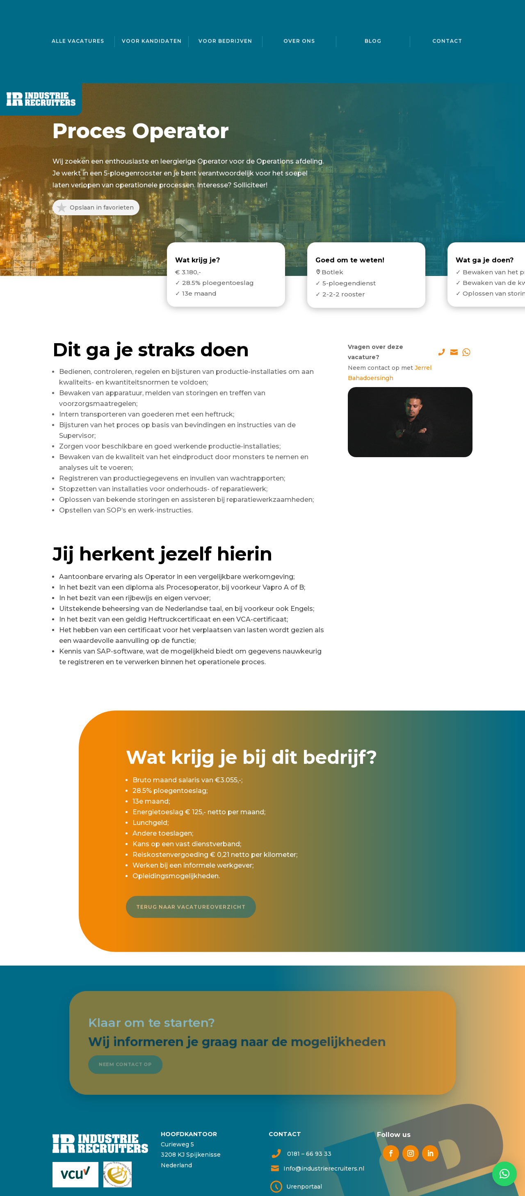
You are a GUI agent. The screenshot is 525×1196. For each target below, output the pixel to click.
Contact (447, 39)
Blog (373, 39)
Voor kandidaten (152, 39)
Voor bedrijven (225, 39)
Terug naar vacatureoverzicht (191, 903)
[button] (504, 1174)
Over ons (299, 39)
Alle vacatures (78, 39)
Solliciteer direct (410, 471)
